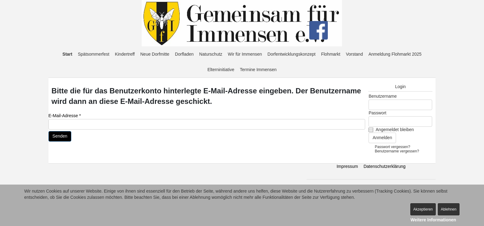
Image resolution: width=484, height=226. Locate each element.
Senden (59, 136)
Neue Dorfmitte (154, 54)
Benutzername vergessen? (397, 151)
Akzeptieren (423, 209)
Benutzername (383, 96)
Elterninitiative (220, 69)
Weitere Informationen (433, 219)
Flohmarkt (330, 54)
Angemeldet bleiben (395, 129)
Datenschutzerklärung (385, 166)
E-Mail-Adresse (64, 115)
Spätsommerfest (93, 54)
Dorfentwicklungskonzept (292, 54)
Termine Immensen (258, 69)
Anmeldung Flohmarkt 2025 (395, 54)
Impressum (347, 166)
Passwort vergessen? (392, 147)
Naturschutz (210, 54)
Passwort (377, 112)
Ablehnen (449, 209)
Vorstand (354, 54)
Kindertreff (125, 54)
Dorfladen (184, 54)
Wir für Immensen (245, 54)
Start (67, 54)
